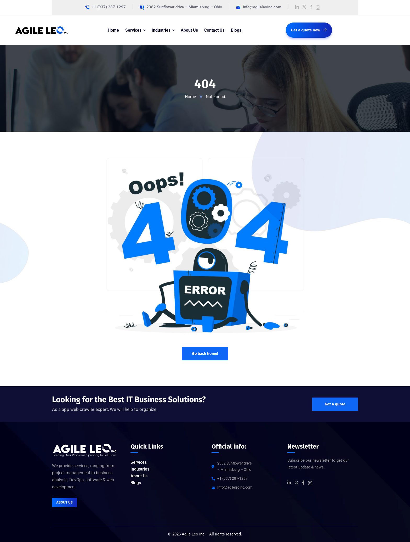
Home (190, 96)
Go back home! (205, 353)
